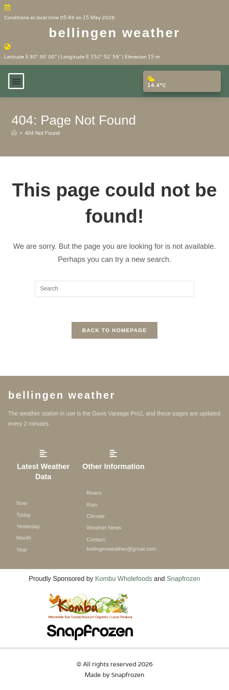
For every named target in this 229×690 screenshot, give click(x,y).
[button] (16, 81)
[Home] (14, 133)
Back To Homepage (114, 330)
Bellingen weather (114, 32)
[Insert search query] (114, 289)
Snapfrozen (183, 578)
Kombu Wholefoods (123, 578)
